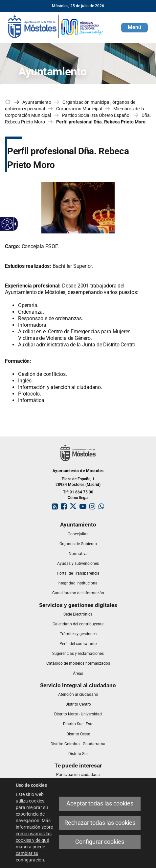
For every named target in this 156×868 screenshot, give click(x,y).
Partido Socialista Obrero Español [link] (96, 115)
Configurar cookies (99, 842)
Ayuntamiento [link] (36, 102)
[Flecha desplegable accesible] (14, 224)
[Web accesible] (7, 224)
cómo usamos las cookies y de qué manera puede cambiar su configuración (34, 846)
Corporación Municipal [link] (79, 108)
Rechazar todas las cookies (99, 823)
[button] (134, 27)
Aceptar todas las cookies (99, 803)
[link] (55, 26)
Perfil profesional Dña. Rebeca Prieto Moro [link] (100, 121)
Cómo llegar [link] (78, 497)
